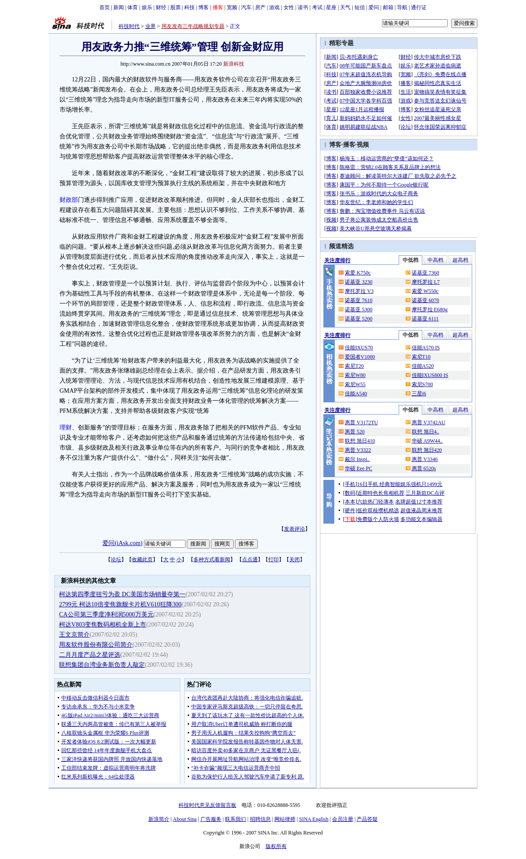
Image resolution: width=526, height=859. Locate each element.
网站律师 (284, 819)
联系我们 (235, 819)
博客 (203, 7)
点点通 (250, 559)
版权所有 (276, 846)
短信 (359, 7)
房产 (260, 7)
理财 (66, 427)
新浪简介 (158, 819)
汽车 (246, 7)
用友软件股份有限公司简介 (96, 644)
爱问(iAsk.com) (122, 543)
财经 (161, 7)
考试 (317, 7)
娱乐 (147, 7)
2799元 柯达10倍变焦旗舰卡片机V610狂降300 (120, 604)
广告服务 (210, 819)
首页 (104, 7)
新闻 (118, 7)
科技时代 (129, 26)
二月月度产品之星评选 (89, 654)
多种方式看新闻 (211, 559)
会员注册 (342, 819)
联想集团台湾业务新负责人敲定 (102, 665)
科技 (189, 7)
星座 (331, 7)
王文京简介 (74, 634)
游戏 (274, 7)
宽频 (232, 7)
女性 (289, 7)
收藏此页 (142, 559)
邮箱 (388, 7)
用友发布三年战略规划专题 (192, 26)
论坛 (116, 559)
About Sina (184, 819)
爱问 (373, 7)
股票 (175, 7)
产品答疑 (367, 819)
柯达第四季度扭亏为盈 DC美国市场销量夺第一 (122, 594)
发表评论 (294, 529)
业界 (150, 26)
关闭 (294, 559)
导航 (402, 7)
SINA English (313, 819)
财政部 (69, 200)
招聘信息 (260, 819)
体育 (132, 7)
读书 (303, 7)
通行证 (419, 7)
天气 (345, 7)
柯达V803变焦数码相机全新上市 (102, 624)
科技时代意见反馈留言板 (207, 805)
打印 (273, 559)
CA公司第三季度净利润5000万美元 (106, 614)
